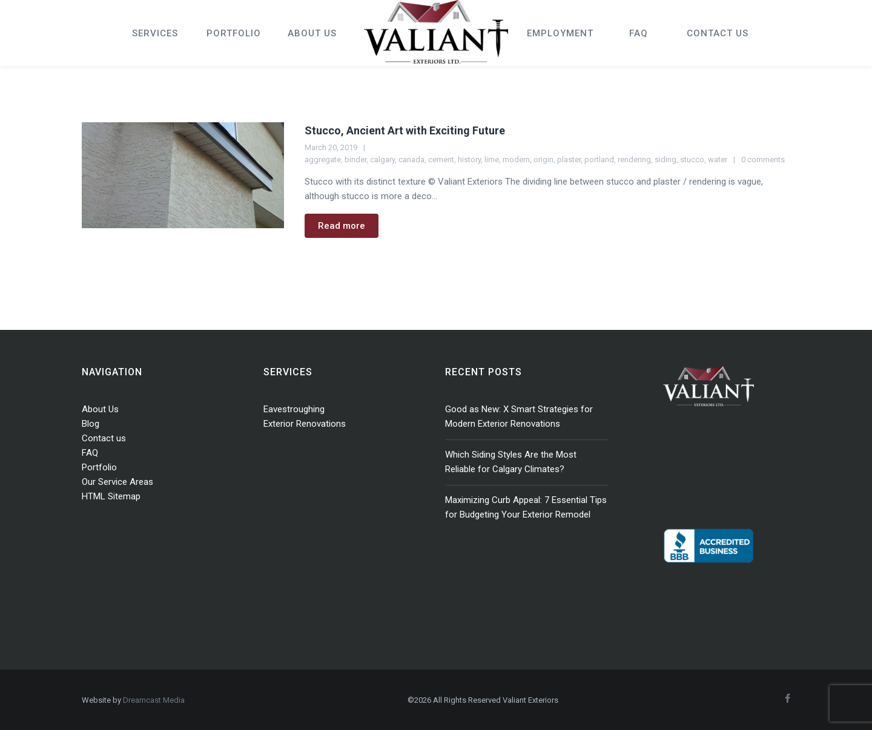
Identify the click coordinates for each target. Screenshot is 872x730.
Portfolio (99, 467)
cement (441, 159)
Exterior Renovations (304, 423)
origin (543, 159)
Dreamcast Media (154, 700)
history (469, 159)
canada (411, 159)
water (717, 159)
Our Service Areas (117, 481)
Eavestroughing (294, 409)
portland (599, 159)
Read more (341, 225)
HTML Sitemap (111, 496)
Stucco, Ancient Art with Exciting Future (405, 130)
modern (516, 159)
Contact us (104, 438)
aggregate (323, 159)
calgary (382, 159)
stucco (692, 159)
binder (355, 159)
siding (665, 159)
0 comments (763, 159)
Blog (90, 423)
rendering (634, 159)
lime (491, 159)
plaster (569, 159)
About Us (100, 409)
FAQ (90, 452)
